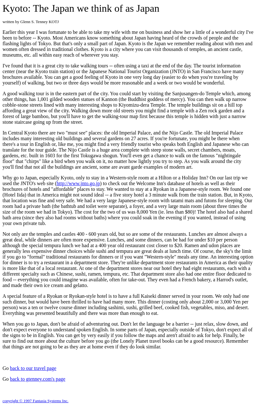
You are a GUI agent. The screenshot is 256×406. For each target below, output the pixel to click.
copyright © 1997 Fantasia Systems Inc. (35, 400)
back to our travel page (33, 368)
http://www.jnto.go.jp (78, 183)
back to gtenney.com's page (37, 379)
